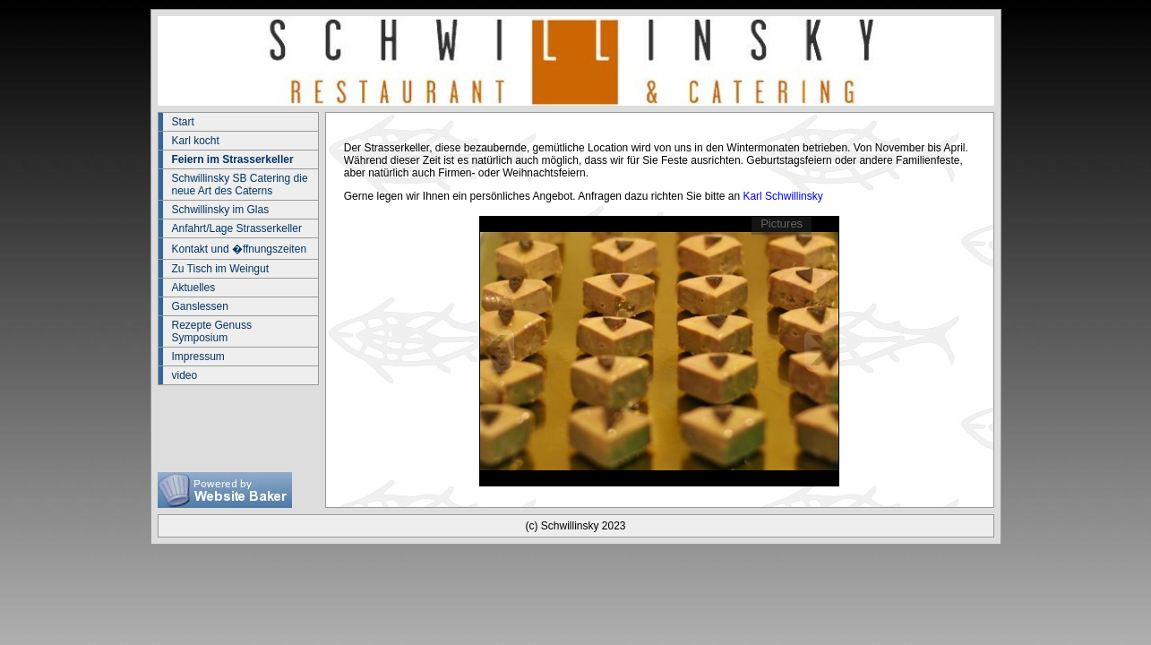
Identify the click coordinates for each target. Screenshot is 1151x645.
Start (183, 122)
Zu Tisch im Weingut (220, 268)
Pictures (781, 223)
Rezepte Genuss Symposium (212, 331)
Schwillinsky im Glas (221, 209)
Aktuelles (194, 287)
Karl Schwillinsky (782, 196)
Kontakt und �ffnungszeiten (239, 249)
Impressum (198, 356)
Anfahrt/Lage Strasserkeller (237, 228)
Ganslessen (200, 306)
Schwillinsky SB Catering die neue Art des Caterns (240, 184)
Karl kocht (195, 140)
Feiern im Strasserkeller (233, 159)
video (185, 375)
